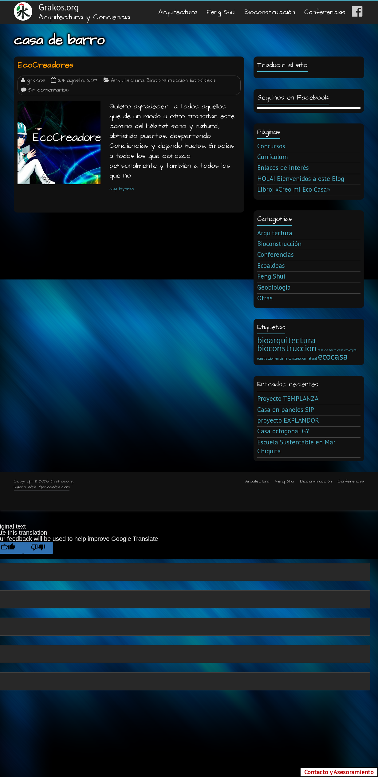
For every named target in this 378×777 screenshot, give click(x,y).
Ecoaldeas (202, 80)
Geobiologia (274, 287)
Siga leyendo (121, 189)
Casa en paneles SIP (285, 409)
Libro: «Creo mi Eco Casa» (293, 189)
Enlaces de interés (283, 167)
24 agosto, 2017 (77, 80)
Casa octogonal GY (283, 431)
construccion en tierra (272, 358)
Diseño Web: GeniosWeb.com (41, 487)
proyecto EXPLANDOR (288, 420)
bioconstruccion (287, 348)
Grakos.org (58, 7)
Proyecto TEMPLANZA (287, 398)
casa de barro (327, 350)
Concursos (271, 146)
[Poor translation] (38, 548)
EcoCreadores (45, 65)
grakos (36, 80)
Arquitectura (177, 12)
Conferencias (324, 12)
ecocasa (333, 356)
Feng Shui (221, 12)
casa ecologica (346, 350)
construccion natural (303, 358)
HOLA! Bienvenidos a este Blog (300, 178)
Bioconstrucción (270, 12)
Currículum (272, 157)
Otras (265, 298)
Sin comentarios (48, 90)
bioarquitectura (286, 340)
